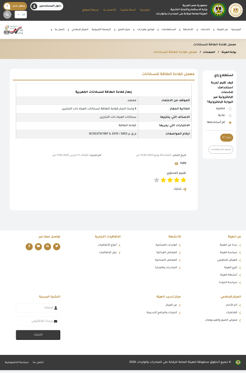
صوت (226, 137)
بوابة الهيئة (227, 52)
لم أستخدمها (216, 122)
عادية (221, 115)
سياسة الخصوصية (18, 365)
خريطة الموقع (90, 10)
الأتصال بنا (109, 10)
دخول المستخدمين (46, 6)
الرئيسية (145, 10)
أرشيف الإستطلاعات (219, 149)
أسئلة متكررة (128, 10)
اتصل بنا (41, 365)
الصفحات (206, 52)
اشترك (38, 337)
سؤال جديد (14, 6)
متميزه (220, 108)
